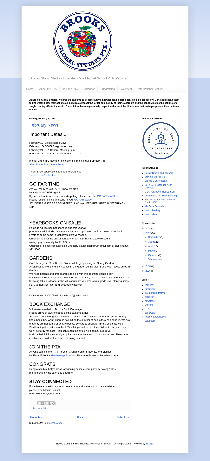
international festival (155, 293)
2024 (148, 228)
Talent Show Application (42, 175)
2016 (148, 266)
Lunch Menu (151, 214)
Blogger (150, 443)
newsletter (43, 408)
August (152, 241)
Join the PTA (70, 89)
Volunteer (126, 89)
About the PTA (48, 89)
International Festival (150, 89)
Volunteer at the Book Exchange (161, 195)
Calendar (89, 89)
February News (43, 125)
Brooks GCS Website (156, 180)
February (153, 255)
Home (29, 89)
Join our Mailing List (155, 177)
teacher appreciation (155, 316)
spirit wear (150, 312)
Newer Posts (36, 417)
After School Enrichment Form (46, 164)
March (151, 250)
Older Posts (123, 417)
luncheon (149, 297)
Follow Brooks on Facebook (159, 173)
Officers (149, 305)
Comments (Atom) (52, 423)
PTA (147, 309)
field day (149, 285)
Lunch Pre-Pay (152, 210)
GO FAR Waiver (83, 199)
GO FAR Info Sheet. (108, 196)
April (151, 246)
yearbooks (150, 320)
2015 (148, 270)
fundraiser (150, 289)
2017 (148, 233)
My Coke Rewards (154, 206)
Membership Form (61, 355)
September (154, 237)
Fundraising (108, 89)
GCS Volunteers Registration (159, 191)
